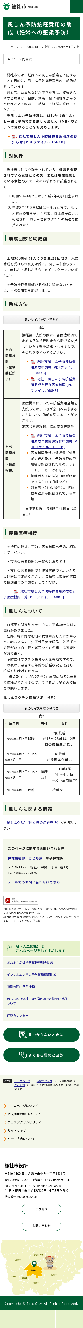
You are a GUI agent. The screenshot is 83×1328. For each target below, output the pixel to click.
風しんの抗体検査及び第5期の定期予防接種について (39, 1001)
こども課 (19, 1085)
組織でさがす (44, 1081)
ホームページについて (23, 1105)
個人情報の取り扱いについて (28, 1114)
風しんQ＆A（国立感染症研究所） (33, 822)
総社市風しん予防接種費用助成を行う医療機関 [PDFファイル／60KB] (53, 385)
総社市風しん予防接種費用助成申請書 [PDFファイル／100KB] (53, 367)
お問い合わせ (41, 1225)
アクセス (41, 1209)
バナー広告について (21, 1138)
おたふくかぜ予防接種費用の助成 (30, 962)
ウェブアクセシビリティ (24, 1122)
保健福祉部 (16, 858)
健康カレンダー (18, 1015)
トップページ (22, 1081)
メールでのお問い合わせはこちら (34, 882)
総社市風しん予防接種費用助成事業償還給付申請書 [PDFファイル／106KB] (54, 441)
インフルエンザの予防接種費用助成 (31, 974)
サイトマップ (17, 1130)
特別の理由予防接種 (21, 986)
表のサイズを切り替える (41, 319)
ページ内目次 (22, 59)
